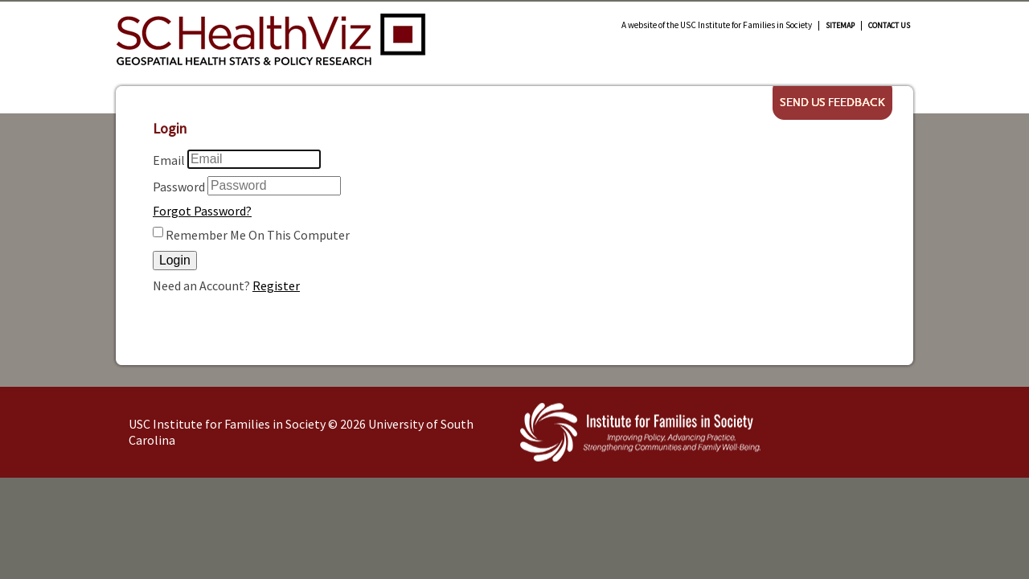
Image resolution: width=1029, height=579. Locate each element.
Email (169, 160)
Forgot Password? (202, 211)
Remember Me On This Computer (258, 235)
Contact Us (889, 26)
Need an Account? (201, 285)
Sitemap (840, 26)
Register (276, 285)
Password (179, 187)
